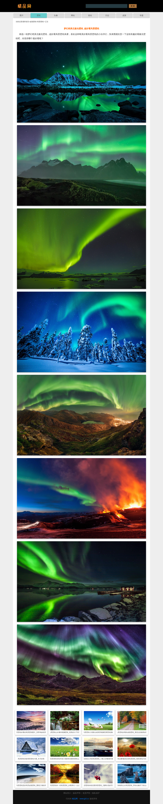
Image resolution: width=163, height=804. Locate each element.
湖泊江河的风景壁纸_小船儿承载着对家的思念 (101, 759)
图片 (21, 15)
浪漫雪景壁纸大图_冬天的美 (34, 759)
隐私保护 (96, 793)
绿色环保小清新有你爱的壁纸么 (68, 759)
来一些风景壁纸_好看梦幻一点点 (68, 785)
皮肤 (124, 15)
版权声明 (76, 793)
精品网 (75, 799)
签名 (90, 15)
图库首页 (25, 22)
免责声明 (86, 793)
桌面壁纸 (33, 22)
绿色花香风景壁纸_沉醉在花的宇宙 (101, 785)
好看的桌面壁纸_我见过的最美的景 (135, 732)
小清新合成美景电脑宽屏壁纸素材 (102, 732)
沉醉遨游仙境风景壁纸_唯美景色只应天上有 (135, 759)
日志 (107, 15)
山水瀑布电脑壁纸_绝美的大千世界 (67, 732)
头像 (56, 15)
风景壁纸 (40, 22)
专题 (141, 15)
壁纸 (39, 15)
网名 (73, 15)
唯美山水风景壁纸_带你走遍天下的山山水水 (135, 785)
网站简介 (67, 793)
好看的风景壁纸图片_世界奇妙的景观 (34, 732)
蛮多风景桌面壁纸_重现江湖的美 (34, 785)
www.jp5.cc (84, 799)
